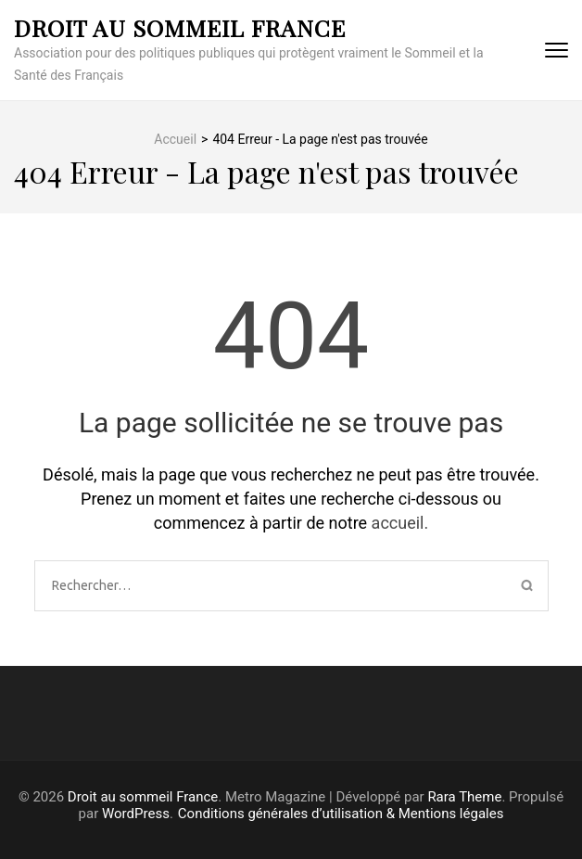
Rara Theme (464, 796)
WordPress (136, 813)
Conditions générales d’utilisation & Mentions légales (341, 813)
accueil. (400, 522)
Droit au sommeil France (180, 27)
